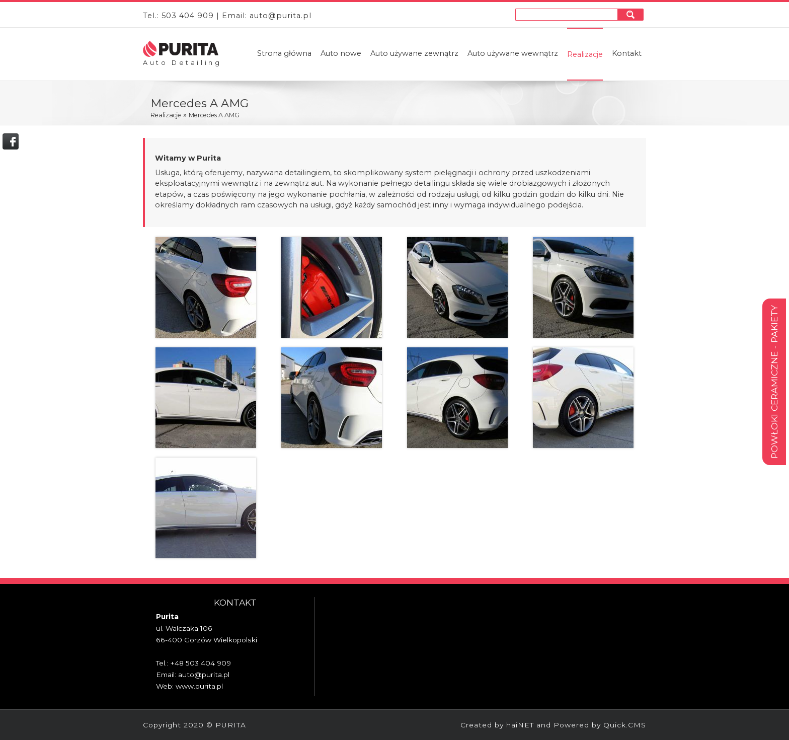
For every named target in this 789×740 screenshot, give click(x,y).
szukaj (632, 14)
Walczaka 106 (189, 628)
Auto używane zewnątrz (414, 53)
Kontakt (627, 53)
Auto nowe (341, 53)
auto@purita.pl (280, 15)
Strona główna (284, 53)
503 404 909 (188, 15)
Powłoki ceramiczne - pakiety (774, 382)
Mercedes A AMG (214, 115)
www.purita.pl (199, 686)
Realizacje (585, 54)
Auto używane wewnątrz (512, 53)
